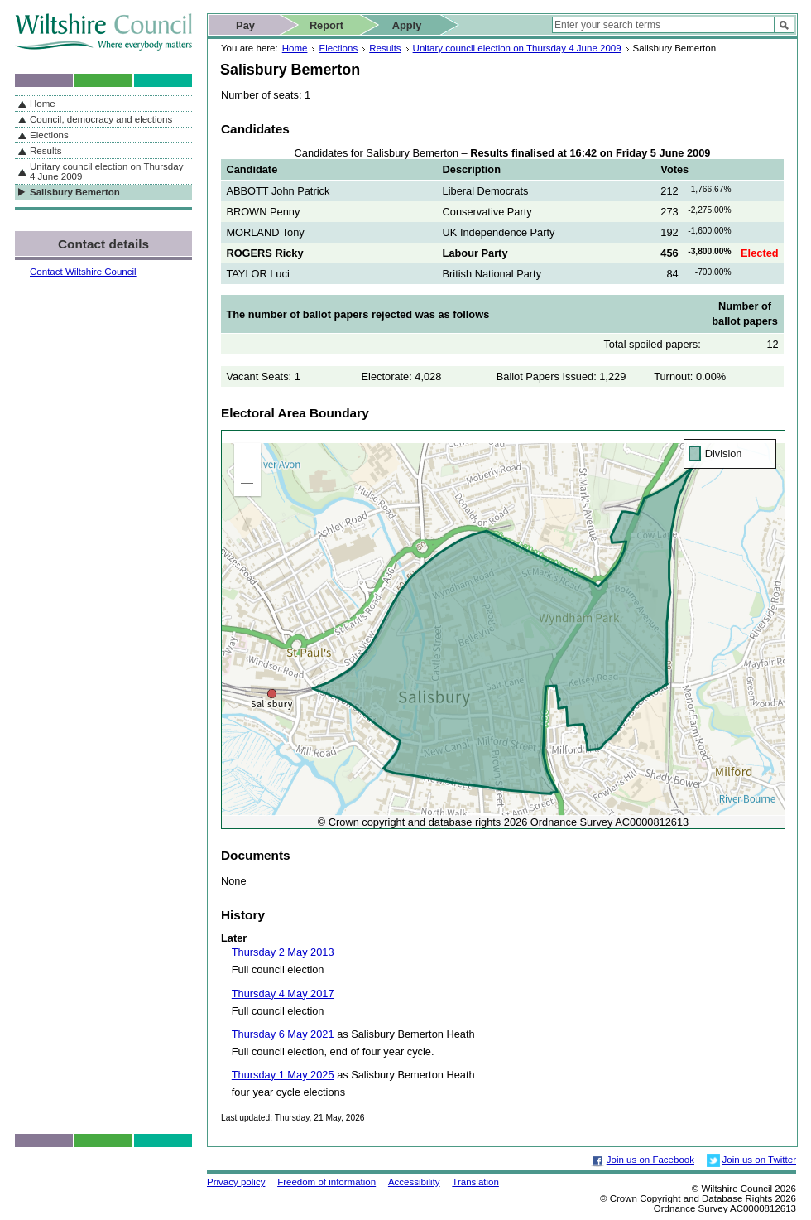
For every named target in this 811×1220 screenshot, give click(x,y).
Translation (475, 1182)
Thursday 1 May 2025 (283, 1074)
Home (295, 48)
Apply (407, 25)
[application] (503, 629)
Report (326, 25)
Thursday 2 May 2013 (283, 952)
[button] (247, 456)
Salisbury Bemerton (75, 192)
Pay (245, 25)
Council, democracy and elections (101, 119)
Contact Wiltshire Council (83, 272)
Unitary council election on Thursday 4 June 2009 (517, 48)
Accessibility (414, 1182)
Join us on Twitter (759, 1160)
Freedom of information (326, 1182)
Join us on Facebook (650, 1160)
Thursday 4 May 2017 (283, 993)
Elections (338, 48)
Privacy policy (236, 1182)
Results (385, 48)
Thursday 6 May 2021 (283, 1034)
